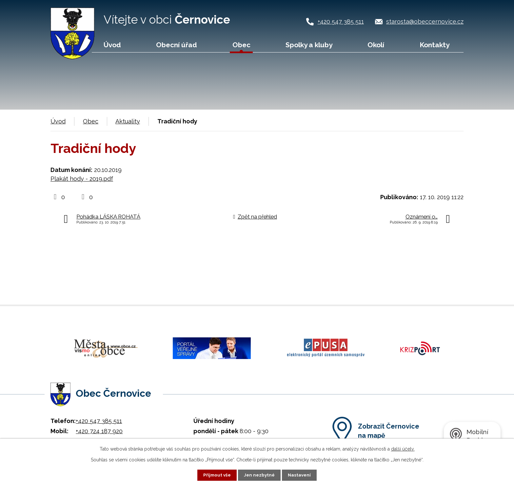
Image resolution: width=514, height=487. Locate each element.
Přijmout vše (216, 474)
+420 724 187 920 (99, 427)
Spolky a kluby (309, 45)
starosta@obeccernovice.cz (425, 21)
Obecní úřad (176, 45)
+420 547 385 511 (341, 21)
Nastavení (301, 474)
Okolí (375, 45)
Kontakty (434, 45)
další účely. (403, 448)
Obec (241, 45)
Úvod (112, 45)
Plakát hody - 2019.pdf (81, 178)
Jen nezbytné (260, 474)
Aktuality (127, 121)
